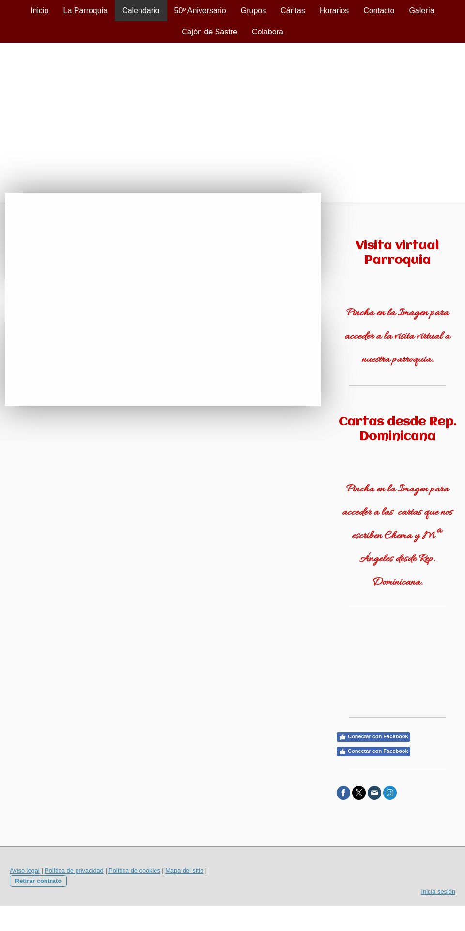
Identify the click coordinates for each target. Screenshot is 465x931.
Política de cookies (134, 870)
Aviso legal (25, 870)
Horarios (334, 10)
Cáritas (292, 10)
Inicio (39, 10)
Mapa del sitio (184, 870)
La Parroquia (85, 10)
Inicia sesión (438, 891)
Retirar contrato (38, 880)
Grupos (253, 10)
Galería (421, 10)
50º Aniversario (200, 10)
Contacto (378, 10)
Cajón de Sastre (209, 32)
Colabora (267, 32)
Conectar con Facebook (373, 737)
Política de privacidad (74, 870)
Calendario (140, 10)
